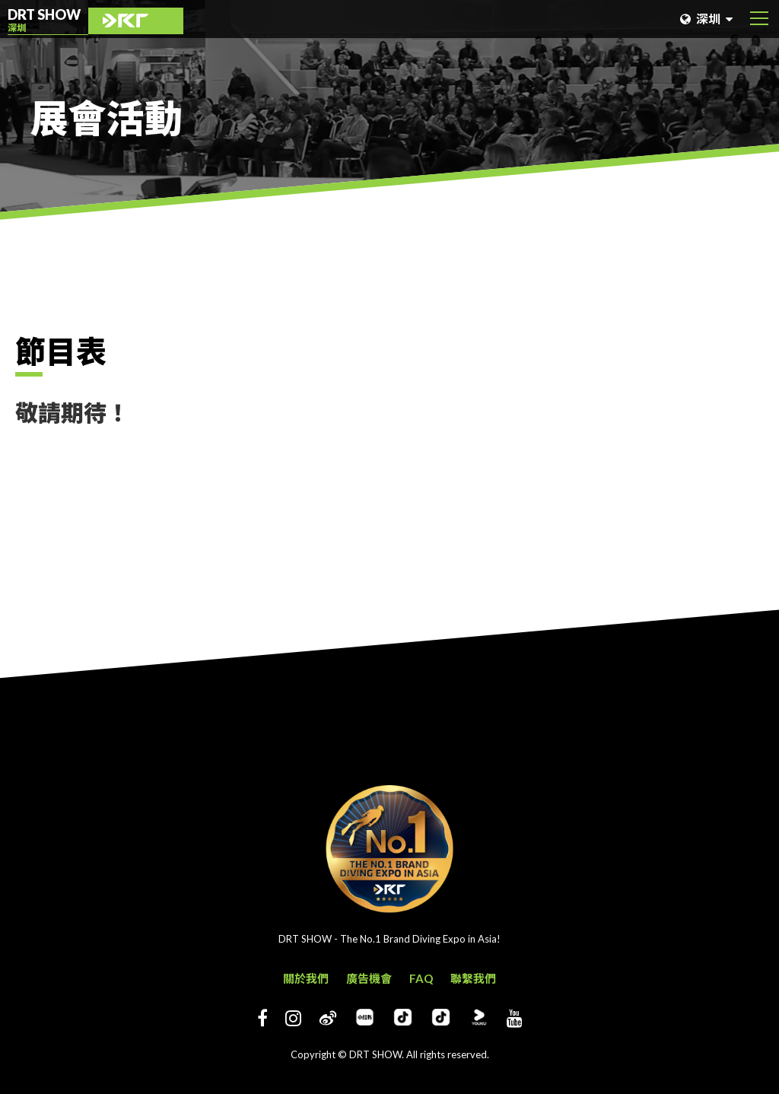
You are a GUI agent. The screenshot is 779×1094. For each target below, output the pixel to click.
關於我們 (306, 978)
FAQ (421, 978)
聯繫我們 (473, 978)
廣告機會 (369, 978)
